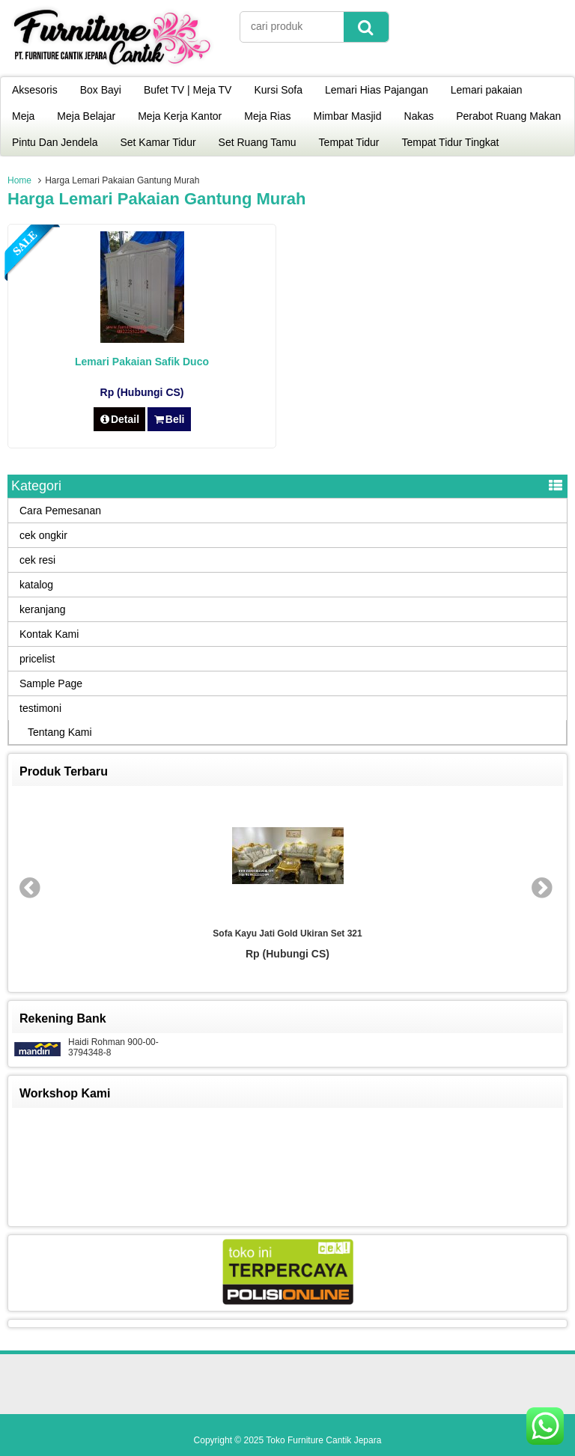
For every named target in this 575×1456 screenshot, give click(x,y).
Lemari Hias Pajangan (376, 90)
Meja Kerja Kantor (180, 116)
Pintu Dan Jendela (54, 142)
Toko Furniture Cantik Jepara (323, 1440)
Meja (23, 116)
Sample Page (50, 683)
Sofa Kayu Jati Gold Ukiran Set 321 (287, 933)
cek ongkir (43, 535)
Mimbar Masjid (348, 116)
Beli (168, 419)
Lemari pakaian (487, 90)
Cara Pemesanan (60, 511)
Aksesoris (35, 90)
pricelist (37, 659)
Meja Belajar (86, 116)
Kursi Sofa (278, 90)
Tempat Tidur (349, 142)
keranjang (42, 609)
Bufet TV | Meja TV (188, 90)
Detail (120, 419)
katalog (36, 585)
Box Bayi (100, 90)
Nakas (419, 116)
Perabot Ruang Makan (508, 116)
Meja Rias (267, 116)
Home (19, 180)
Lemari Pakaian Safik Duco (142, 362)
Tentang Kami (60, 732)
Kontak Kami (49, 634)
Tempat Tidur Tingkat (450, 142)
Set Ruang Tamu (257, 142)
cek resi (37, 560)
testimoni (40, 708)
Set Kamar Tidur (157, 142)
